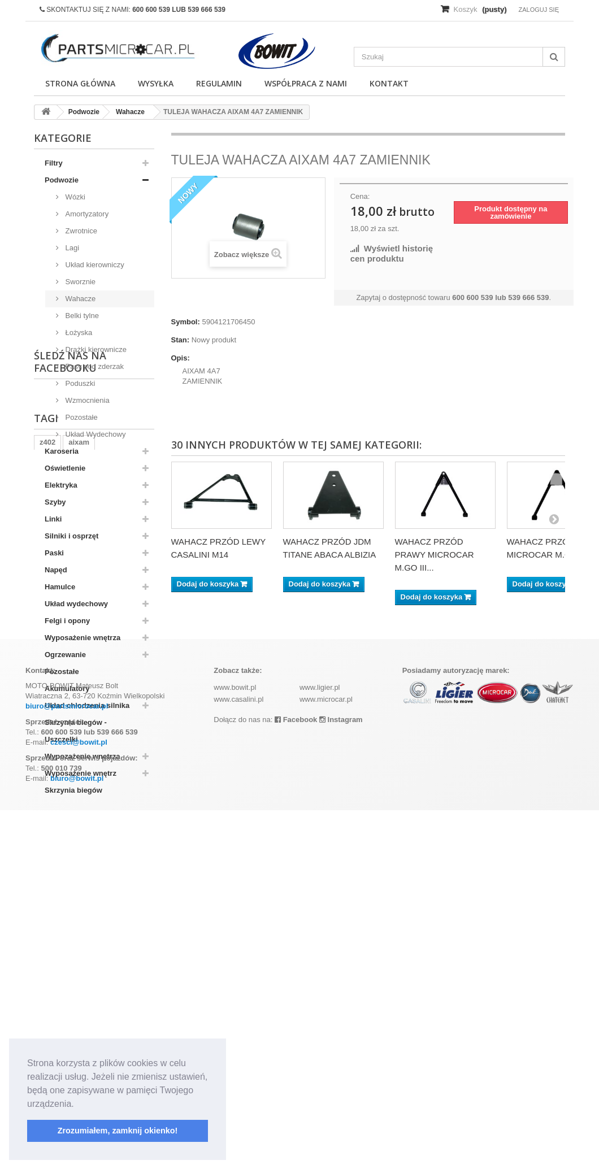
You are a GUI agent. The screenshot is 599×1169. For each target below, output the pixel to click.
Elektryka (61, 485)
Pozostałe (80, 417)
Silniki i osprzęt (71, 536)
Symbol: (185, 322)
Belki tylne (81, 315)
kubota (117, 942)
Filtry (54, 163)
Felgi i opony (67, 620)
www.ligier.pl (320, 1046)
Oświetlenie (65, 468)
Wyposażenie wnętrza (82, 637)
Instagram (341, 1078)
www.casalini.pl (238, 1058)
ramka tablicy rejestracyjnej (88, 926)
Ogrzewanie (65, 654)
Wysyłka (155, 83)
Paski (54, 553)
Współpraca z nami (305, 83)
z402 (47, 909)
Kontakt (389, 83)
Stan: (180, 340)
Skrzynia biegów (73, 790)
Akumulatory (67, 688)
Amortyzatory (85, 214)
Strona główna (80, 83)
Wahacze (79, 298)
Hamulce (60, 587)
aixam (78, 909)
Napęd (56, 570)
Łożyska (77, 332)
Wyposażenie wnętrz (80, 773)
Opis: (180, 358)
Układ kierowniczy (93, 264)
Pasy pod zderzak (93, 366)
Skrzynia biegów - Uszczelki (76, 731)
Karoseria (62, 451)
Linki (53, 519)
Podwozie (62, 180)
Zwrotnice (80, 231)
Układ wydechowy (76, 603)
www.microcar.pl (326, 1058)
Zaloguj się (538, 9)
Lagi (71, 248)
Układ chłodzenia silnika (87, 705)
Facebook (296, 1078)
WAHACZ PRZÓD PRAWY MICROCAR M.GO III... (434, 554)
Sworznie (79, 281)
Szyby (55, 502)
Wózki (74, 197)
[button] (78, 1104)
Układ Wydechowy (94, 434)
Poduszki (79, 383)
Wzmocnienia (86, 400)
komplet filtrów (66, 942)
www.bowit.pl (235, 1046)
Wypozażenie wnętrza (82, 756)
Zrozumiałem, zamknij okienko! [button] (118, 1130)
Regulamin (219, 83)
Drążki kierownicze (95, 349)
